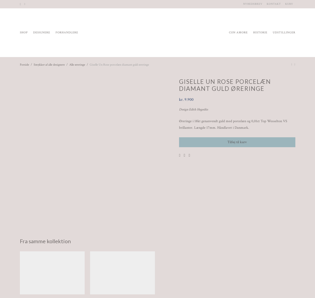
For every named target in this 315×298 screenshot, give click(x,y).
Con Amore (238, 32)
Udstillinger (284, 32)
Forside (24, 65)
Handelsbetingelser (81, 288)
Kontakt (274, 4)
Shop (24, 32)
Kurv (289, 4)
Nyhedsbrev (252, 4)
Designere (41, 32)
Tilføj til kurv (237, 142)
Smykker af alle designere (49, 65)
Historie (260, 32)
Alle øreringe (77, 65)
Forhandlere (67, 32)
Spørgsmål (112, 288)
